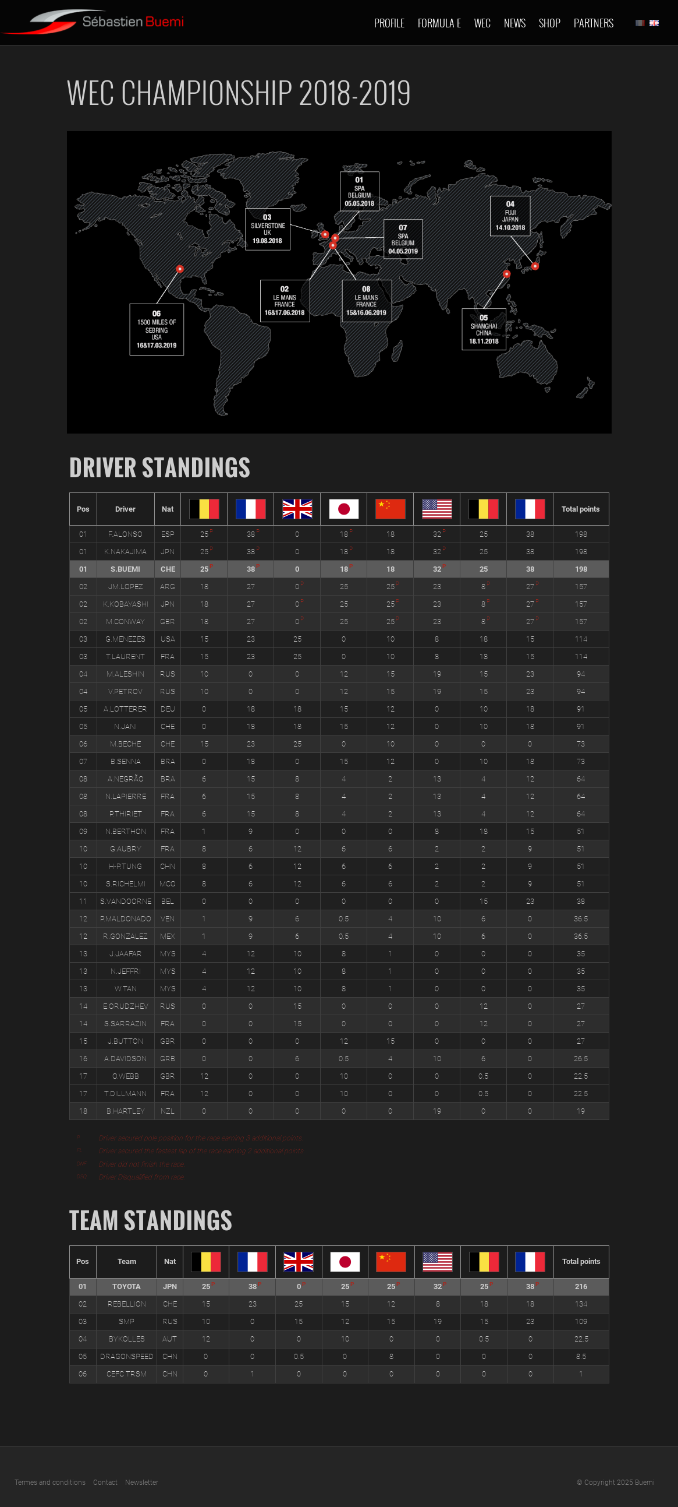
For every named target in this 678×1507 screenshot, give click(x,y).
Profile (389, 22)
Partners (593, 22)
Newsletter (141, 1482)
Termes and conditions (50, 1482)
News (515, 22)
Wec (482, 22)
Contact (105, 1482)
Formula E (439, 22)
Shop (549, 22)
